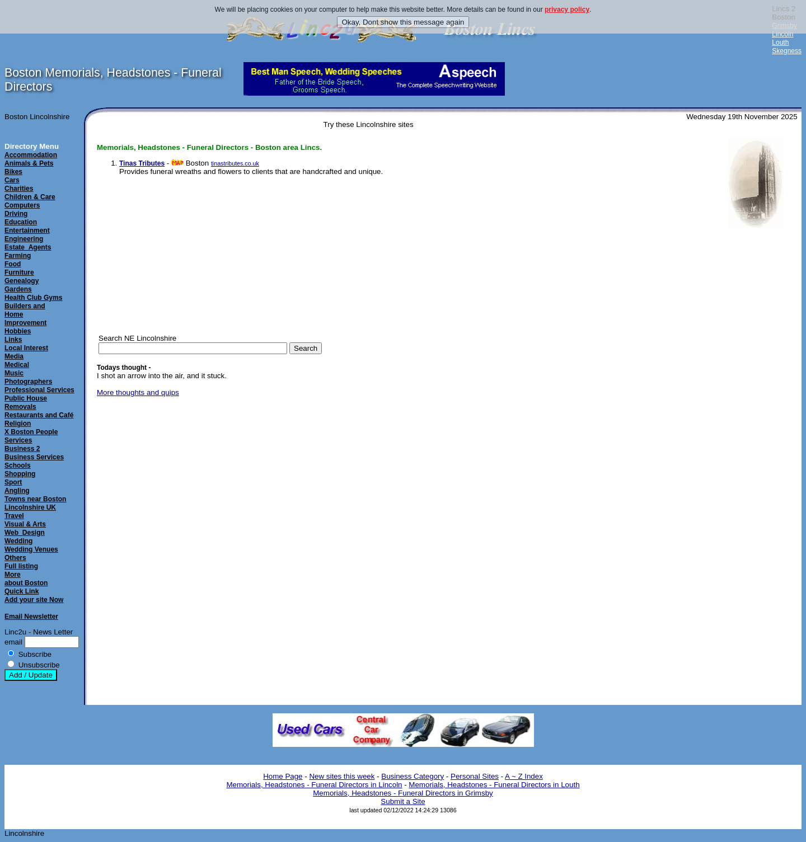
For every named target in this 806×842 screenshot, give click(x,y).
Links (13, 340)
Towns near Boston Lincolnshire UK (35, 503)
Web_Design (24, 533)
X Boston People (31, 432)
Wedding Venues (31, 549)
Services (18, 440)
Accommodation (30, 155)
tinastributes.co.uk (235, 163)
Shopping (19, 474)
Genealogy (21, 281)
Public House (25, 398)
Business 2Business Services (34, 453)
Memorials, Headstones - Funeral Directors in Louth (494, 784)
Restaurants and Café (38, 415)
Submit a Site (403, 801)
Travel (14, 516)
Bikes (13, 172)
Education (20, 222)
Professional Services (39, 390)
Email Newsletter (31, 616)
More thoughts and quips (138, 392)
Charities (18, 188)
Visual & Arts (25, 524)
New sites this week (341, 776)
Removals (20, 407)
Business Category (412, 776)
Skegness (787, 51)
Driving (15, 214)
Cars (12, 180)
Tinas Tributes (142, 163)
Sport (13, 482)
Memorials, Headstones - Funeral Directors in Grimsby (403, 793)
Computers (22, 205)
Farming (17, 256)
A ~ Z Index (524, 776)
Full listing (21, 566)
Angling (17, 491)
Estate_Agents (27, 247)
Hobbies (17, 331)
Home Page (282, 776)
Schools (17, 465)
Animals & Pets (28, 163)
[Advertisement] (755, 405)
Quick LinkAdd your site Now (33, 595)
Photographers (28, 381)
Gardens (18, 289)
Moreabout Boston (26, 579)
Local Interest (26, 348)
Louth (780, 42)
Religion (17, 423)
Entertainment (27, 230)
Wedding (18, 541)
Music (14, 373)
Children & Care (29, 197)
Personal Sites (475, 776)
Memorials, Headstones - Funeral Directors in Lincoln (314, 784)
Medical (16, 365)
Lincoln (782, 34)
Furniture (19, 272)
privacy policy (567, 9)
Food (12, 264)
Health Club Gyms (33, 298)
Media (14, 356)
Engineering (23, 239)
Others (15, 558)
